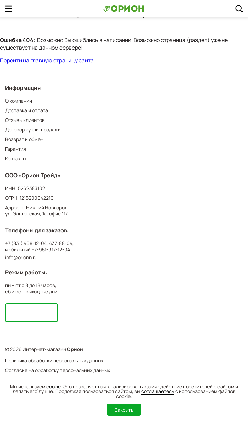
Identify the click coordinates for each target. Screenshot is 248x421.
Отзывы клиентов (25, 120)
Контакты (15, 158)
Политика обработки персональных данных (54, 360)
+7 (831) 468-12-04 (26, 243)
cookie (53, 386)
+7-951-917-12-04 (51, 249)
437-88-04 (60, 243)
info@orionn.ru (21, 257)
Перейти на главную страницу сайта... (49, 60)
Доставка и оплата (26, 110)
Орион (75, 349)
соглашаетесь (157, 391)
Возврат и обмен (24, 139)
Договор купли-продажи (33, 129)
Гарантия (15, 149)
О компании (18, 100)
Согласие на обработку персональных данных (57, 370)
